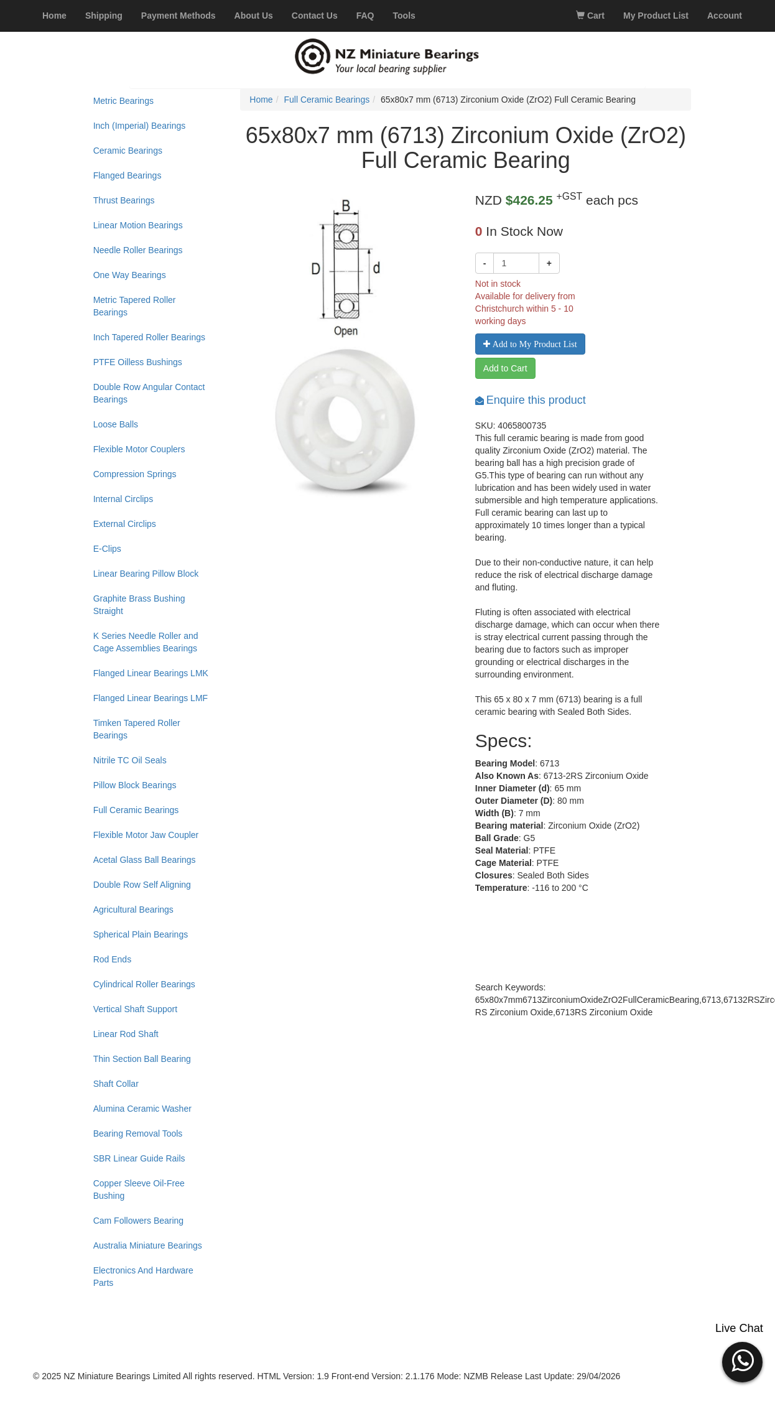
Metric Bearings (123, 101)
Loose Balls (115, 424)
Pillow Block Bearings (135, 785)
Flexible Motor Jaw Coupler (146, 835)
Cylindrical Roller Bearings (144, 984)
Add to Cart (505, 368)
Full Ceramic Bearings (136, 810)
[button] (742, 1360)
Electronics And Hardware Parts (143, 1276)
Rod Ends (112, 959)
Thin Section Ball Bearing (142, 1059)
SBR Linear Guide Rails (139, 1158)
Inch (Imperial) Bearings (139, 126)
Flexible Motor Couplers (139, 449)
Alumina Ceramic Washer (142, 1109)
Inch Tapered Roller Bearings (149, 337)
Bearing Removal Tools (138, 1133)
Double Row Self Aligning (142, 885)
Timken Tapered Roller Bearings (136, 729)
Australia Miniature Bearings (147, 1245)
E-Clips (107, 549)
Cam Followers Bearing (138, 1221)
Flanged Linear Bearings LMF (150, 698)
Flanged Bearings (127, 175)
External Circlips (124, 524)
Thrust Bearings (124, 200)
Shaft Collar (116, 1084)
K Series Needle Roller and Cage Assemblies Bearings (145, 642)
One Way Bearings (129, 275)
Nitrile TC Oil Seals (130, 760)
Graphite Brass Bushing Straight (139, 604)
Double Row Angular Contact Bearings (149, 393)
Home (260, 100)
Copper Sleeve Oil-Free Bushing (139, 1189)
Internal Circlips (123, 499)
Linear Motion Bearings (138, 225)
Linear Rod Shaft (126, 1034)
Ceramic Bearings (127, 151)
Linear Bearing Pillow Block (146, 574)
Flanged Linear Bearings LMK (150, 673)
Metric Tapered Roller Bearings (134, 306)
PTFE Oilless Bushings (137, 362)
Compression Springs (135, 474)
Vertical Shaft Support (135, 1009)
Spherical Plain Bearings (140, 934)
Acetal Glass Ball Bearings (144, 860)
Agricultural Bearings (133, 910)
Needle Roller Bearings (138, 250)
